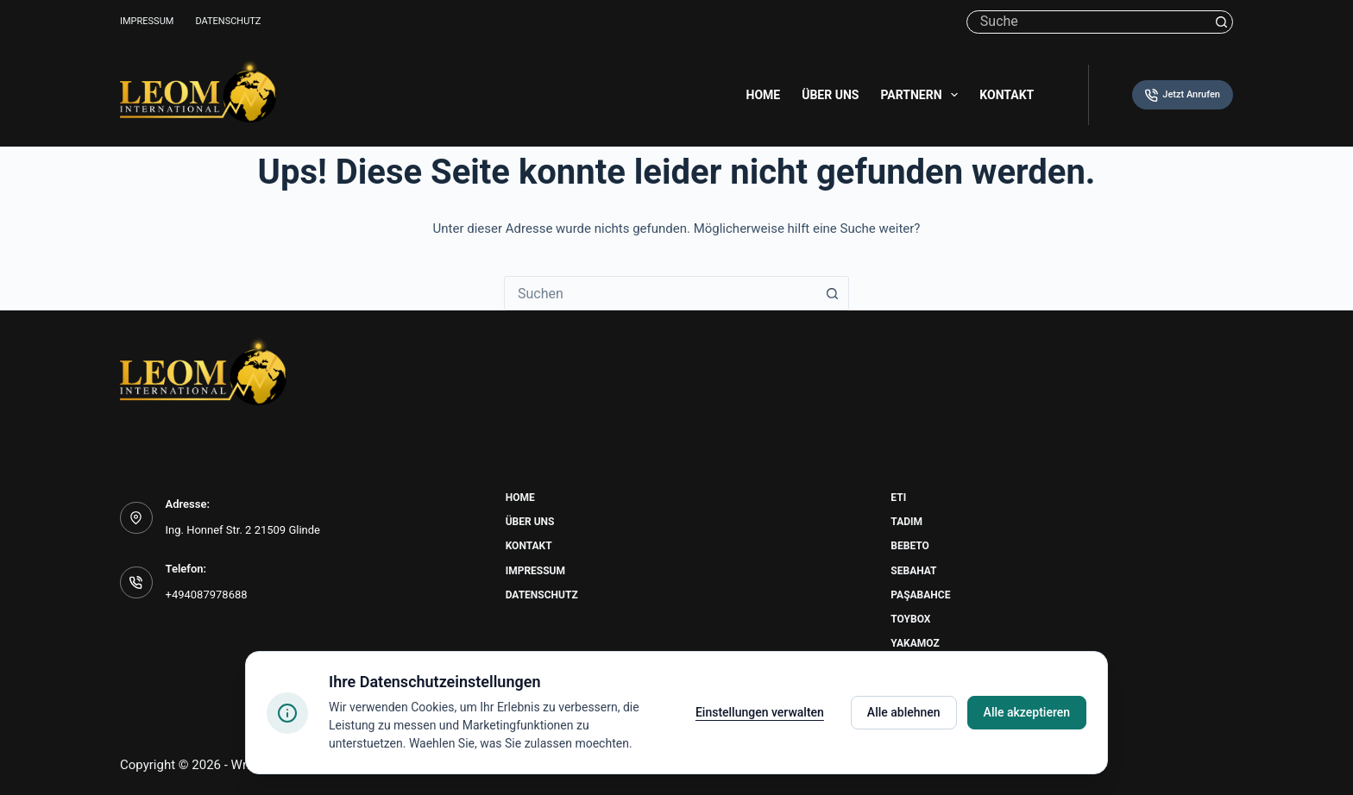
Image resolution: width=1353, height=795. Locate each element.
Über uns (830, 95)
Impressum (146, 21)
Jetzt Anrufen (1182, 95)
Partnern (922, 95)
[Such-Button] (1221, 22)
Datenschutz (228, 21)
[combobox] (660, 293)
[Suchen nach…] (1089, 22)
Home (763, 95)
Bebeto (909, 546)
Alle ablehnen (904, 712)
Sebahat (913, 571)
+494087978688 (207, 594)
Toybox (910, 619)
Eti (898, 497)
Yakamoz (914, 643)
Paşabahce (920, 595)
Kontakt (1006, 95)
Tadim (906, 522)
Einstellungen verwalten (759, 712)
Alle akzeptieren (1027, 712)
